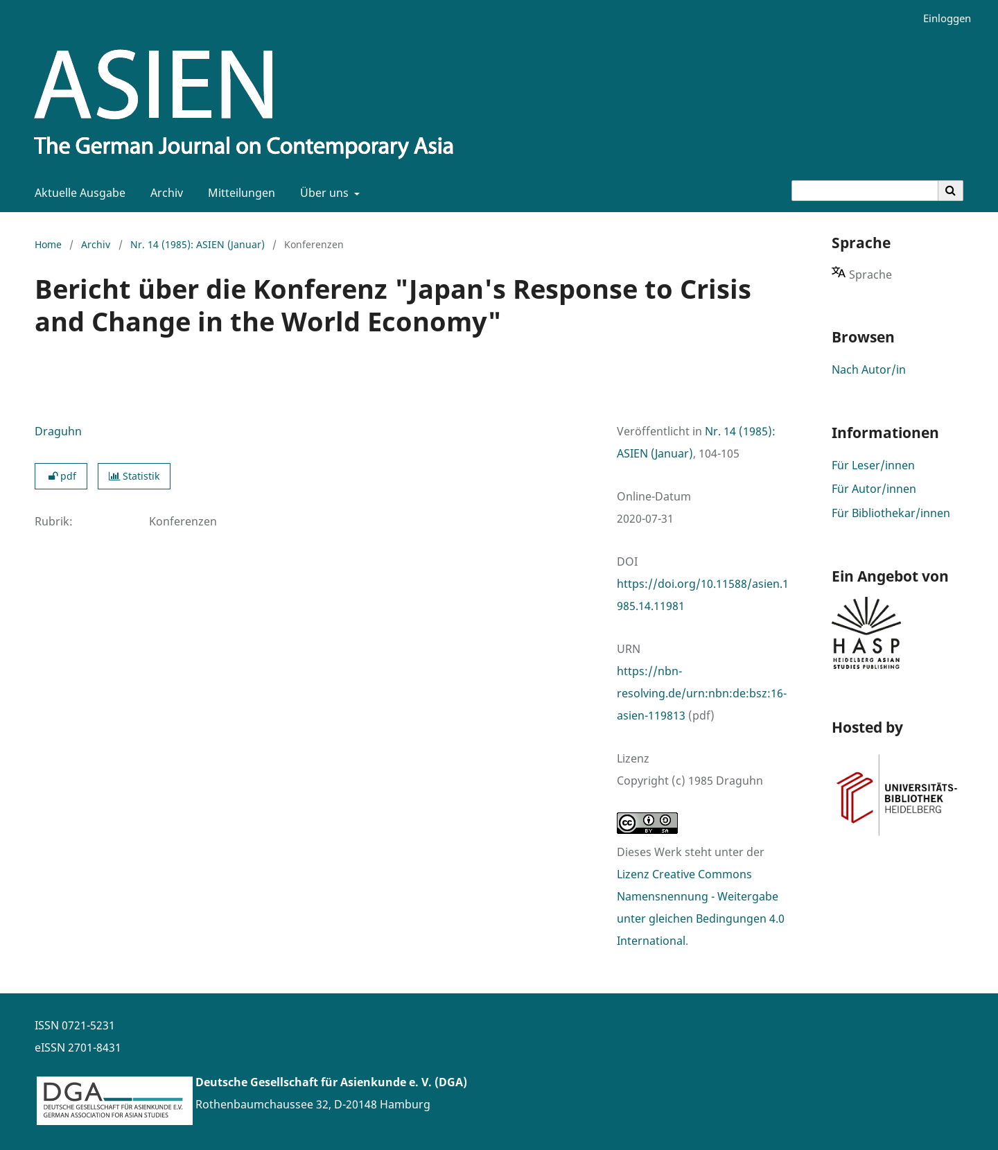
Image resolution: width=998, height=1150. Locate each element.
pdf (61, 475)
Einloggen (942, 18)
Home (48, 244)
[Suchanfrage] (864, 190)
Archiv (164, 193)
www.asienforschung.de (259, 1126)
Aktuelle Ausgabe (77, 193)
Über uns (323, 193)
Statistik (134, 475)
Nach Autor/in (869, 369)
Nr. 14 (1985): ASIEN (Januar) (197, 244)
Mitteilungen (238, 193)
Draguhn (58, 431)
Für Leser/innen (873, 465)
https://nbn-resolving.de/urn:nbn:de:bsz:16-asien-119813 (702, 693)
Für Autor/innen (874, 488)
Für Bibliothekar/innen (891, 513)
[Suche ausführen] (950, 190)
